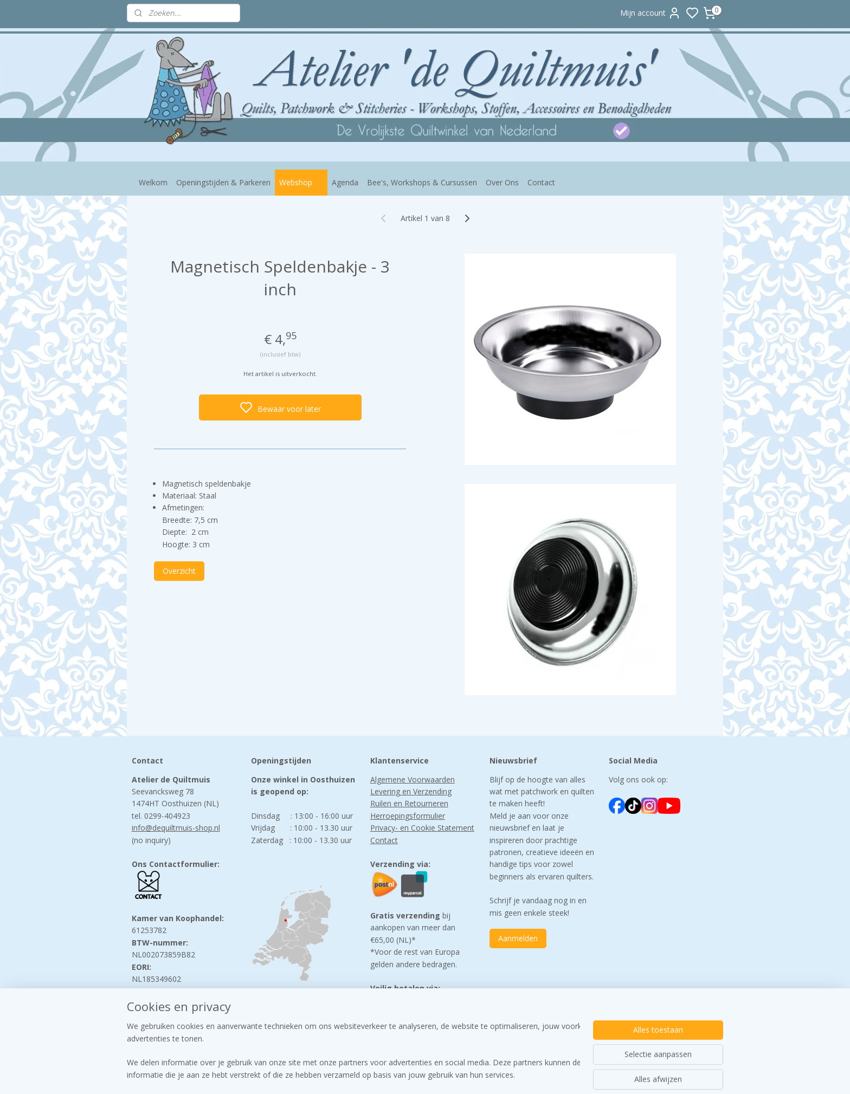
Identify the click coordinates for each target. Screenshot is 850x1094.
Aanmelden (518, 938)
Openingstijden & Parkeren (223, 182)
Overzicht (179, 571)
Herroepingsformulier (407, 816)
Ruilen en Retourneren (409, 803)
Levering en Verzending (411, 791)
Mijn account (650, 13)
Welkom (153, 182)
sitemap (470, 1074)
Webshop (301, 182)
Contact (541, 182)
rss (493, 1074)
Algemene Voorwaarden (412, 779)
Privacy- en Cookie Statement (422, 828)
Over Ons (502, 182)
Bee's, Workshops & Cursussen (422, 182)
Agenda (345, 182)
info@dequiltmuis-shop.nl (176, 828)
